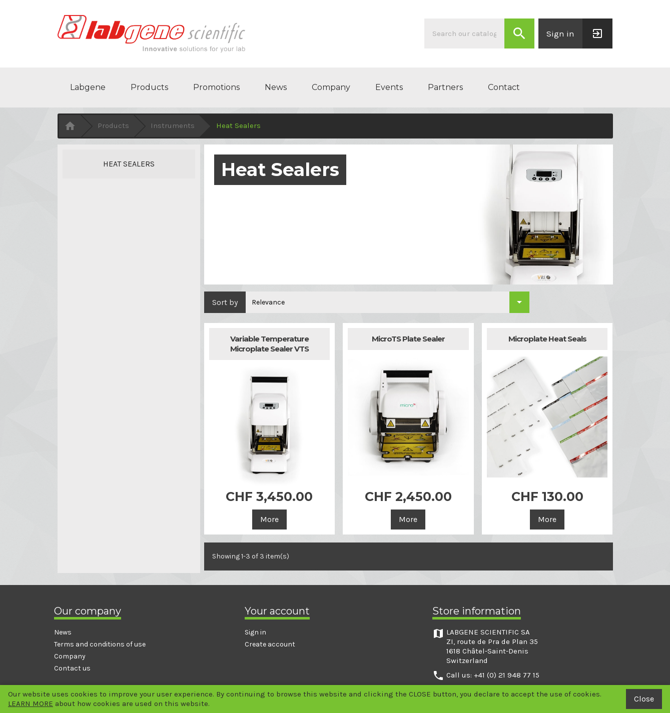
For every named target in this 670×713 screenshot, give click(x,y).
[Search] (464, 33)
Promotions (216, 87)
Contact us (72, 668)
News (276, 87)
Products (149, 87)
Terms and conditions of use (100, 644)
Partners (445, 87)
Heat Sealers (129, 163)
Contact (504, 87)
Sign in (255, 632)
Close (644, 699)
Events (389, 87)
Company (331, 87)
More (269, 519)
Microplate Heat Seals (547, 339)
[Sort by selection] (387, 302)
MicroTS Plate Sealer (408, 339)
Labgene (88, 87)
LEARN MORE (30, 703)
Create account (270, 644)
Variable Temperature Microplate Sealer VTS (269, 344)
